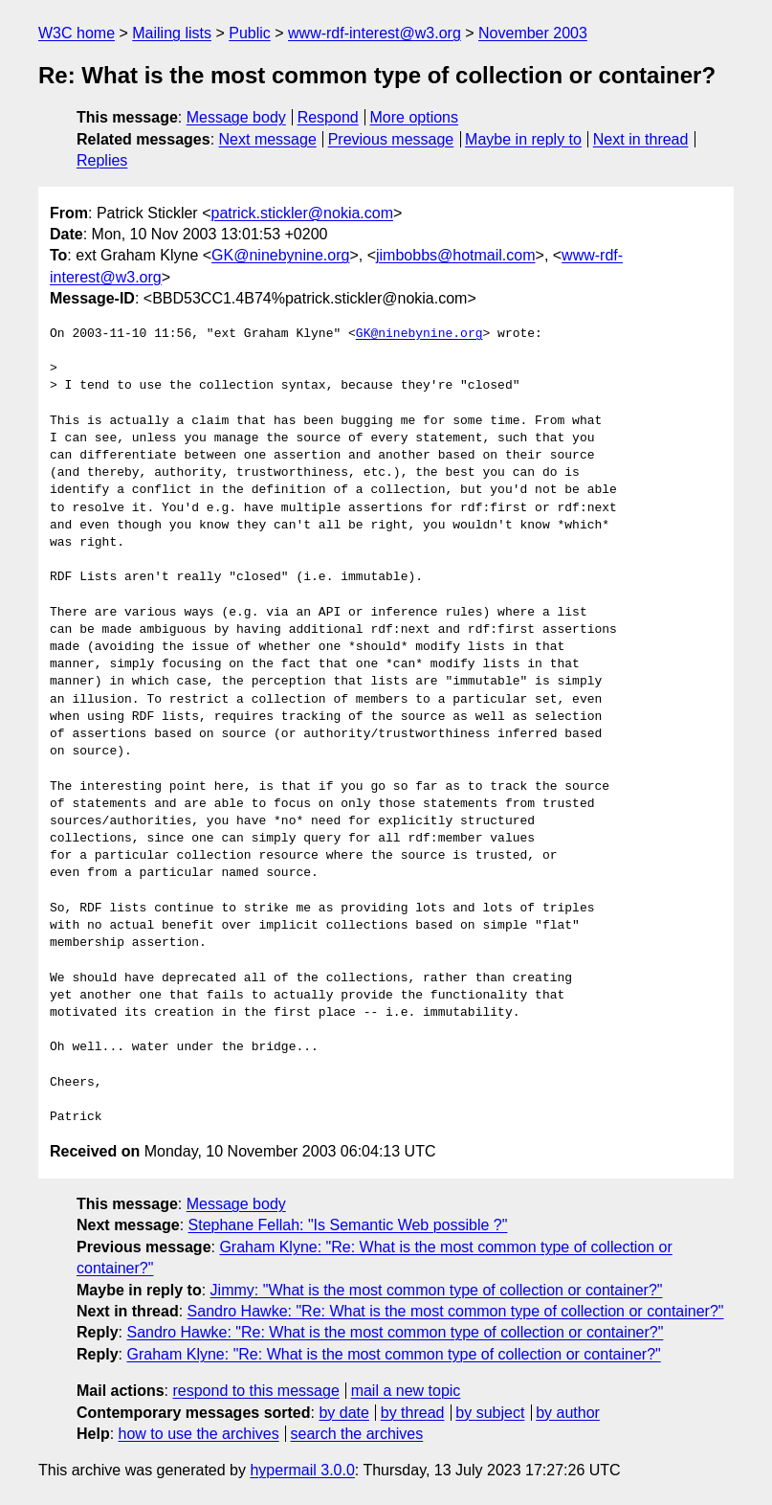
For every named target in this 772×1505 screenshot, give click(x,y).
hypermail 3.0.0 (302, 1470)
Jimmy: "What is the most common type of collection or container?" (436, 1290)
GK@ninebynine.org (280, 255)
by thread (413, 1412)
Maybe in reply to (523, 139)
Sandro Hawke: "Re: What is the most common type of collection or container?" (455, 1311)
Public (250, 33)
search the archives (357, 1434)
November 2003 (532, 33)
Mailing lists (171, 33)
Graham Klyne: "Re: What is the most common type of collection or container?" (393, 1354)
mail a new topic (406, 1390)
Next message (268, 139)
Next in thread (641, 139)
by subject (489, 1412)
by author (568, 1412)
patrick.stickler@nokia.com (301, 213)
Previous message (391, 139)
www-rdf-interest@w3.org (374, 33)
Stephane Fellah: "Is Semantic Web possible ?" (348, 1225)
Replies (102, 160)
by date (343, 1412)
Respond (328, 117)
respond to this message (255, 1390)
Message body (236, 117)
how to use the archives (199, 1434)
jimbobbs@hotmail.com (456, 255)
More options (414, 117)
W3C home (76, 33)
